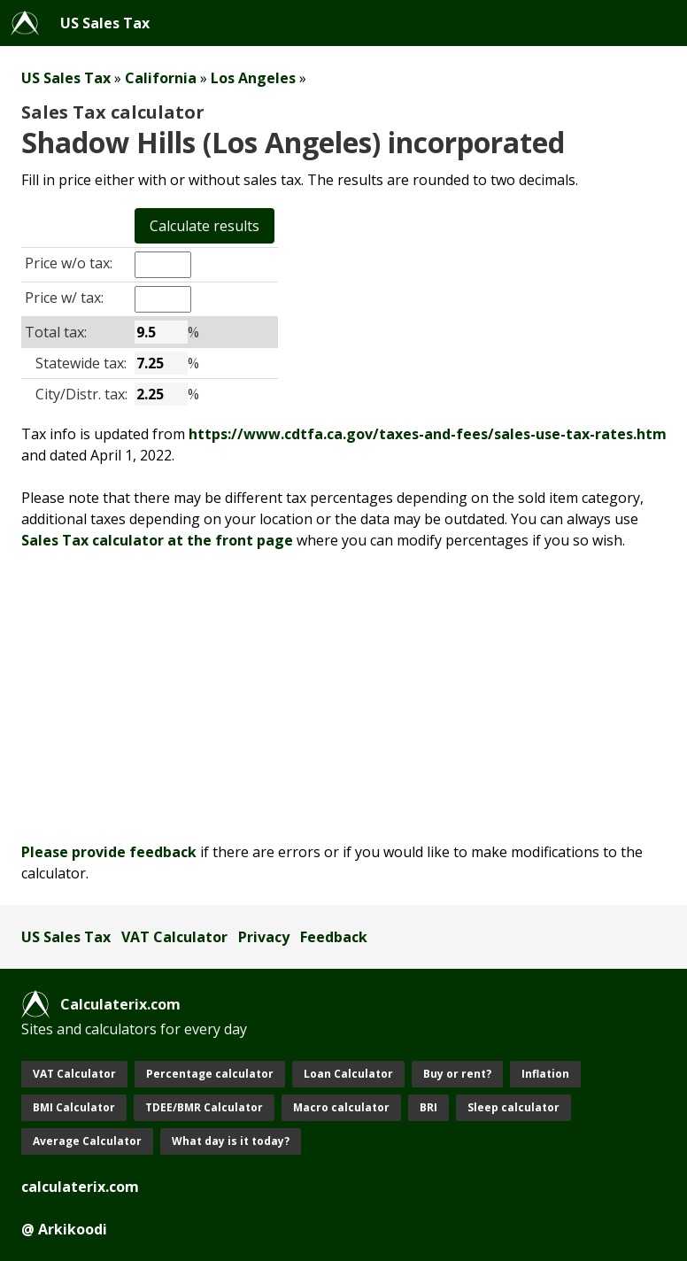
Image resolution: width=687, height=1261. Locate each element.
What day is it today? (230, 1141)
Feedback (333, 937)
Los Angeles (253, 78)
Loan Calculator (348, 1073)
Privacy (263, 937)
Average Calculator (87, 1141)
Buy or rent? (457, 1073)
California (161, 78)
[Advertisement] (343, 696)
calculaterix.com (80, 1186)
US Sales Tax (105, 23)
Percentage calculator (210, 1073)
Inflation (545, 1073)
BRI (428, 1107)
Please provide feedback (109, 852)
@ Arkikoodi (64, 1229)
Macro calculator (341, 1107)
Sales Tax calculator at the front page (157, 540)
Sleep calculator (513, 1107)
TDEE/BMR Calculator (204, 1107)
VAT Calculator (174, 937)
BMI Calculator (74, 1107)
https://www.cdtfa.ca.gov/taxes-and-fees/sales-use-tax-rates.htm (428, 434)
